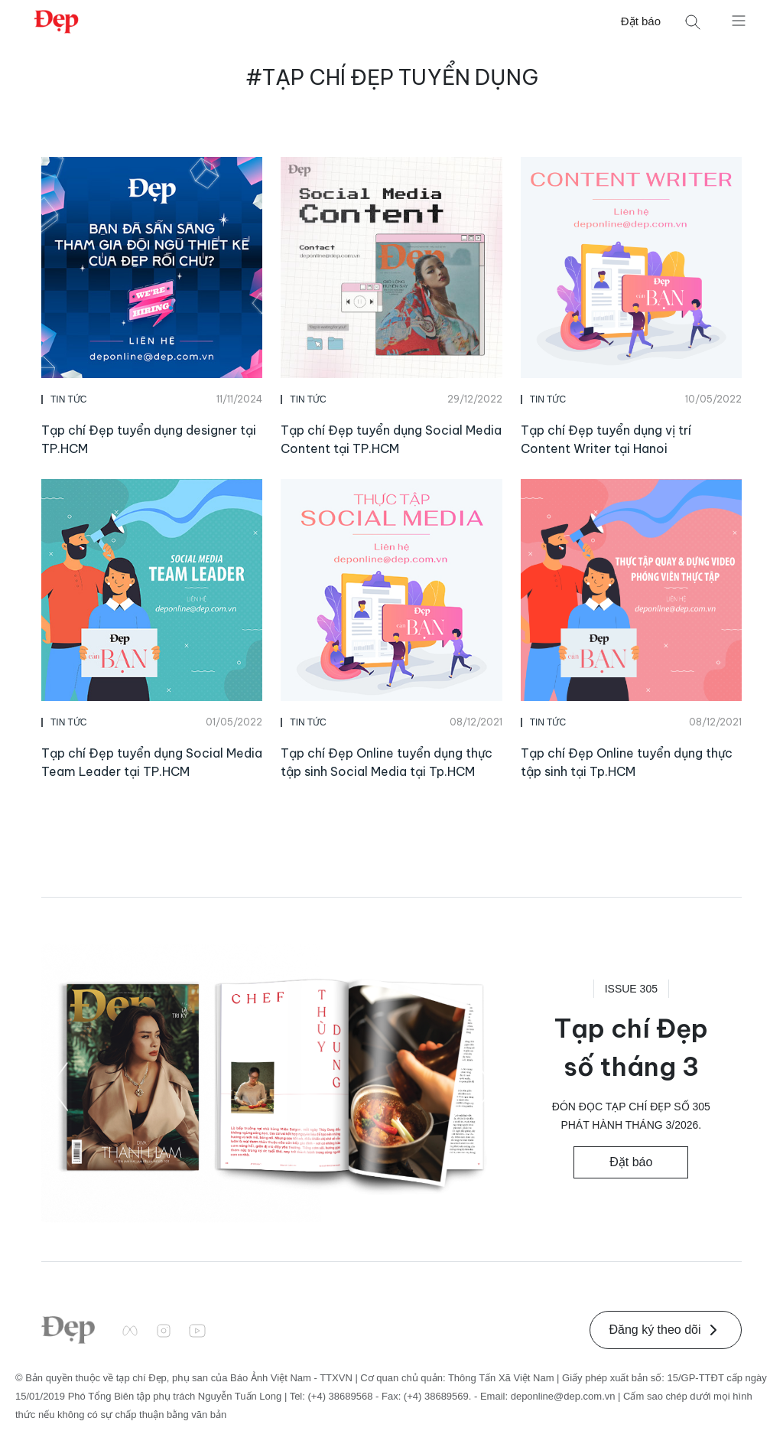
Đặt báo (641, 21)
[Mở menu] (738, 20)
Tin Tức (68, 399)
